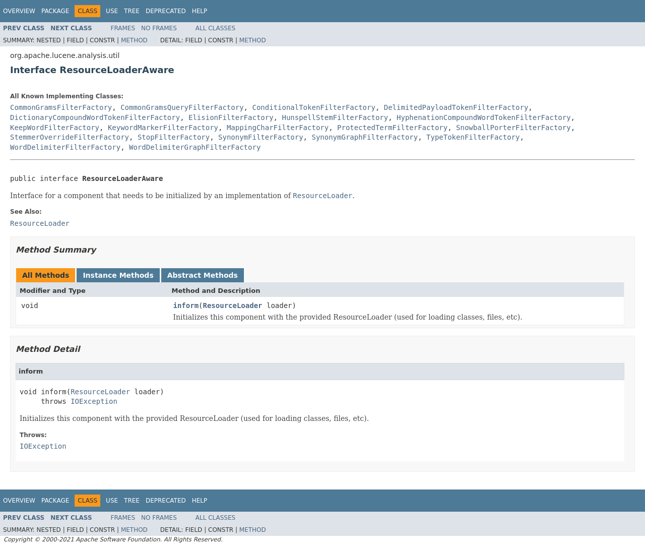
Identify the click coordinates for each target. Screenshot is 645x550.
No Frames (159, 28)
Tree (132, 11)
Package (55, 11)
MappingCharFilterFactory (278, 128)
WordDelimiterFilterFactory (65, 147)
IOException (94, 401)
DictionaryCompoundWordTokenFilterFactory (95, 117)
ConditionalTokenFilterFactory (313, 107)
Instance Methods (118, 275)
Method (134, 40)
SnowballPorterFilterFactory (513, 128)
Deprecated (166, 11)
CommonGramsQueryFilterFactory (181, 107)
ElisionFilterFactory (231, 117)
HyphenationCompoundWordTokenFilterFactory (484, 117)
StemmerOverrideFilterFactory (69, 137)
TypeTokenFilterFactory (473, 137)
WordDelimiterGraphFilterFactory (195, 147)
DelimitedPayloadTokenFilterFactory (456, 107)
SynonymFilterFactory (260, 137)
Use (112, 11)
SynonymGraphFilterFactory (364, 137)
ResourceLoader (233, 305)
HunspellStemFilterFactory (335, 117)
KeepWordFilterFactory (54, 128)
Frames (123, 28)
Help (200, 11)
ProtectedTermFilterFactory (392, 128)
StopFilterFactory (174, 137)
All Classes (215, 28)
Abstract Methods (202, 275)
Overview (19, 11)
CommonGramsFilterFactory (61, 107)
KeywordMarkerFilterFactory (163, 128)
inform (186, 305)
